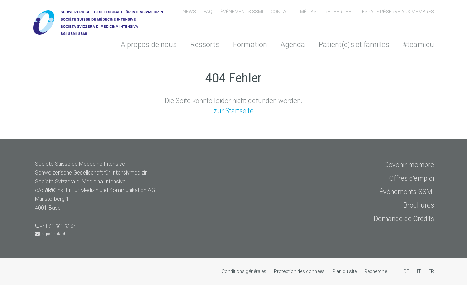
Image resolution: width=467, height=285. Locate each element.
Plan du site (345, 271)
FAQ (208, 11)
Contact (282, 11)
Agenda (292, 44)
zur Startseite (234, 111)
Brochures (418, 205)
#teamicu (418, 44)
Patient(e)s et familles (354, 44)
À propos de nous (149, 44)
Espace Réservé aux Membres (398, 11)
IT (419, 271)
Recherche (338, 11)
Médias (309, 11)
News (189, 11)
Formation (250, 44)
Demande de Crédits (404, 219)
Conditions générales (244, 271)
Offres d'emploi (411, 178)
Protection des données (300, 271)
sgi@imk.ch (51, 233)
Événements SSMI (242, 11)
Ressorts (205, 44)
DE (407, 271)
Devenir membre (409, 165)
